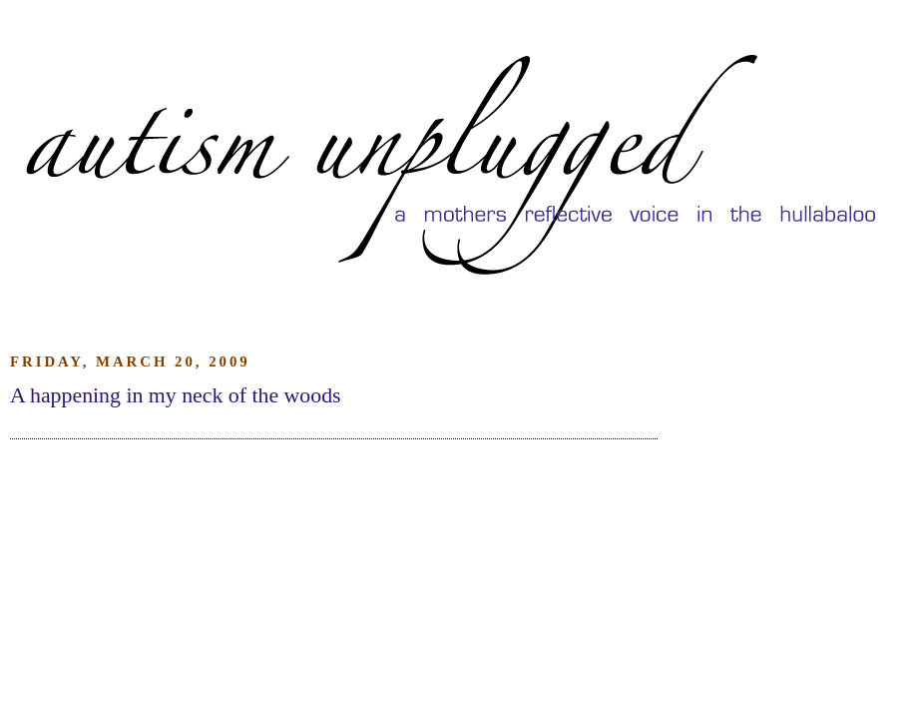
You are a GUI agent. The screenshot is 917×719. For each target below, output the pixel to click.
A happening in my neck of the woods (175, 395)
